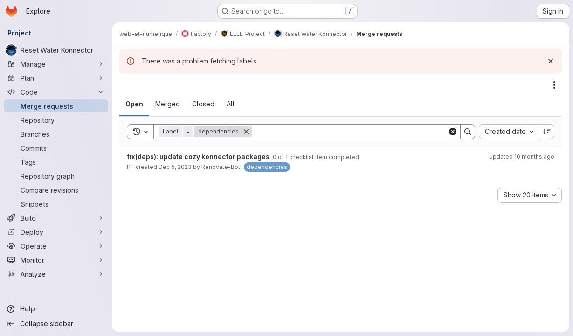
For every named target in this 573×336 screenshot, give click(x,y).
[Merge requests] (56, 105)
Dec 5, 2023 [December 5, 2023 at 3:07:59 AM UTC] (175, 166)
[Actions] (554, 84)
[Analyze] (56, 273)
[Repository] (56, 119)
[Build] (56, 217)
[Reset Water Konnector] (56, 49)
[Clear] (452, 131)
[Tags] (56, 161)
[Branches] (56, 133)
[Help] (56, 308)
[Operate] (56, 245)
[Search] (350, 131)
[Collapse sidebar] (56, 323)
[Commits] (56, 147)
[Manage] (56, 63)
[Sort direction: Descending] (546, 131)
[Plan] (56, 77)
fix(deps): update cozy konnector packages (199, 157)
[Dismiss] (550, 61)
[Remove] (246, 131)
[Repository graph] (56, 175)
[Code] (56, 91)
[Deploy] (56, 231)
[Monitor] (56, 259)
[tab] (134, 104)
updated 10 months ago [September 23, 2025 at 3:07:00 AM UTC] (522, 156)
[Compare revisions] (56, 189)
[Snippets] (56, 203)
